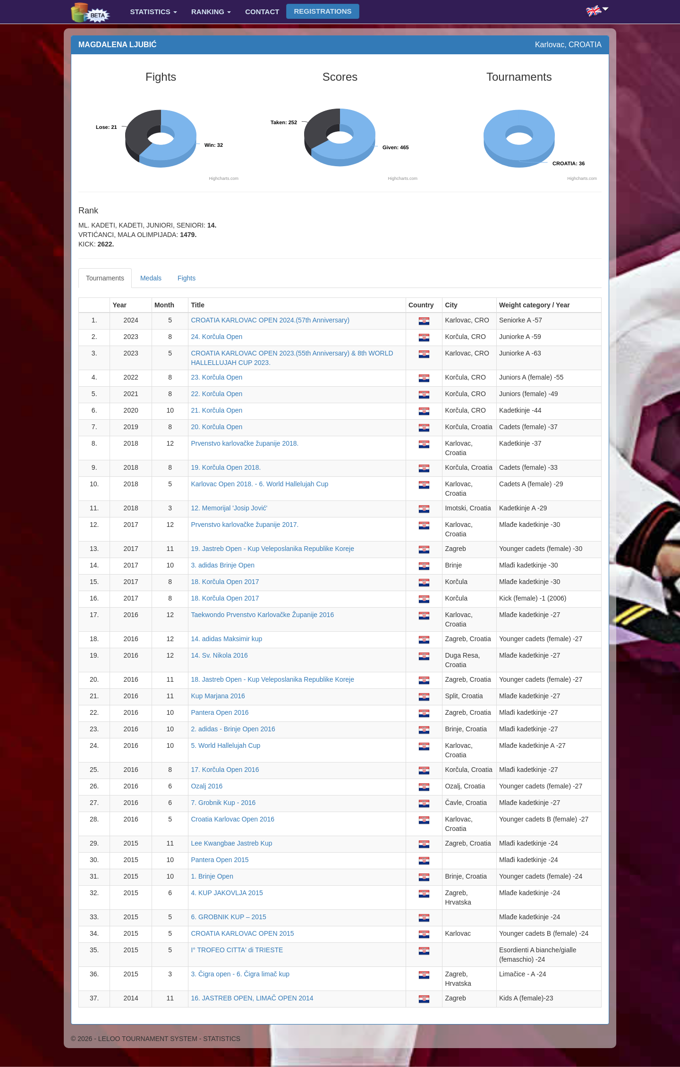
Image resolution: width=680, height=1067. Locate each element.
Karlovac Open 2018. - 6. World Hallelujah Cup (259, 484)
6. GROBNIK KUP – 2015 (228, 917)
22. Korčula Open (216, 394)
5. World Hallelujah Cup (225, 745)
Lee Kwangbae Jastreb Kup (231, 843)
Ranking (211, 12)
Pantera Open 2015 (219, 860)
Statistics (153, 12)
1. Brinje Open (212, 876)
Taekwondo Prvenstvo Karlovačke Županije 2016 (262, 614)
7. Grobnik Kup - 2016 (223, 802)
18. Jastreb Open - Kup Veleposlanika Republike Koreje (272, 679)
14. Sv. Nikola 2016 (219, 655)
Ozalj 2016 (206, 786)
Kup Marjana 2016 (218, 696)
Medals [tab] (151, 278)
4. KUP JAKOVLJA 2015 (227, 893)
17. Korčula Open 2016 (225, 769)
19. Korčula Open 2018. (226, 467)
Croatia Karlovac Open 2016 (232, 819)
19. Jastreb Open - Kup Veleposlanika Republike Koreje (272, 548)
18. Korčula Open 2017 (225, 581)
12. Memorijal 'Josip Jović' (229, 508)
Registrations (322, 11)
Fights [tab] (187, 278)
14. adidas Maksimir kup (226, 639)
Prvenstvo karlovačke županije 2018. (244, 443)
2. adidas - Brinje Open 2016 (233, 729)
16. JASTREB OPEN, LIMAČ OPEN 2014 (252, 998)
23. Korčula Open (216, 377)
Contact (262, 12)
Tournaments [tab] (105, 278)
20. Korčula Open (216, 427)
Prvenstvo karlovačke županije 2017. (244, 524)
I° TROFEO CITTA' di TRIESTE (237, 950)
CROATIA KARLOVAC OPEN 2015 (242, 933)
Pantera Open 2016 (219, 712)
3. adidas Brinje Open (223, 565)
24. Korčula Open (216, 336)
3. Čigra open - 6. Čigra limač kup (240, 974)
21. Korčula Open (216, 410)
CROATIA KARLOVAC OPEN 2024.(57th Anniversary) (270, 320)
